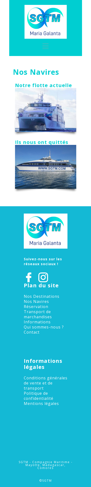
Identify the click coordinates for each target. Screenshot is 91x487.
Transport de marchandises (38, 314)
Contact (32, 332)
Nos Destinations (41, 296)
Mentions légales (41, 403)
